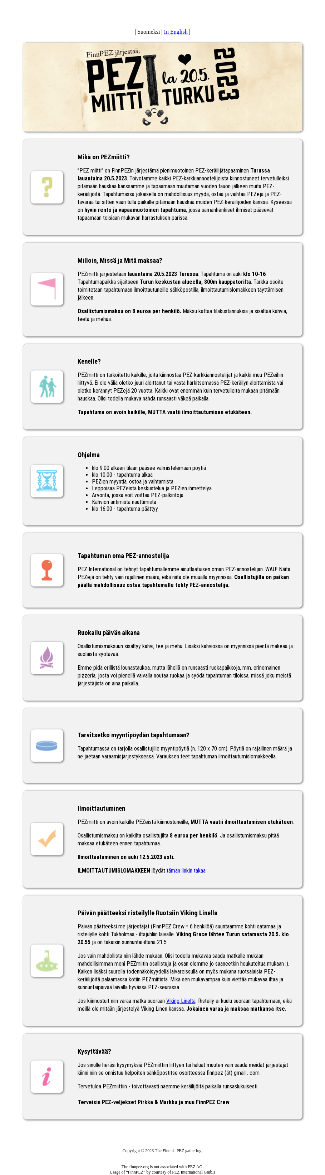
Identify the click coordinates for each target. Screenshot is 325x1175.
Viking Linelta (181, 1000)
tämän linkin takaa (186, 870)
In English (176, 32)
